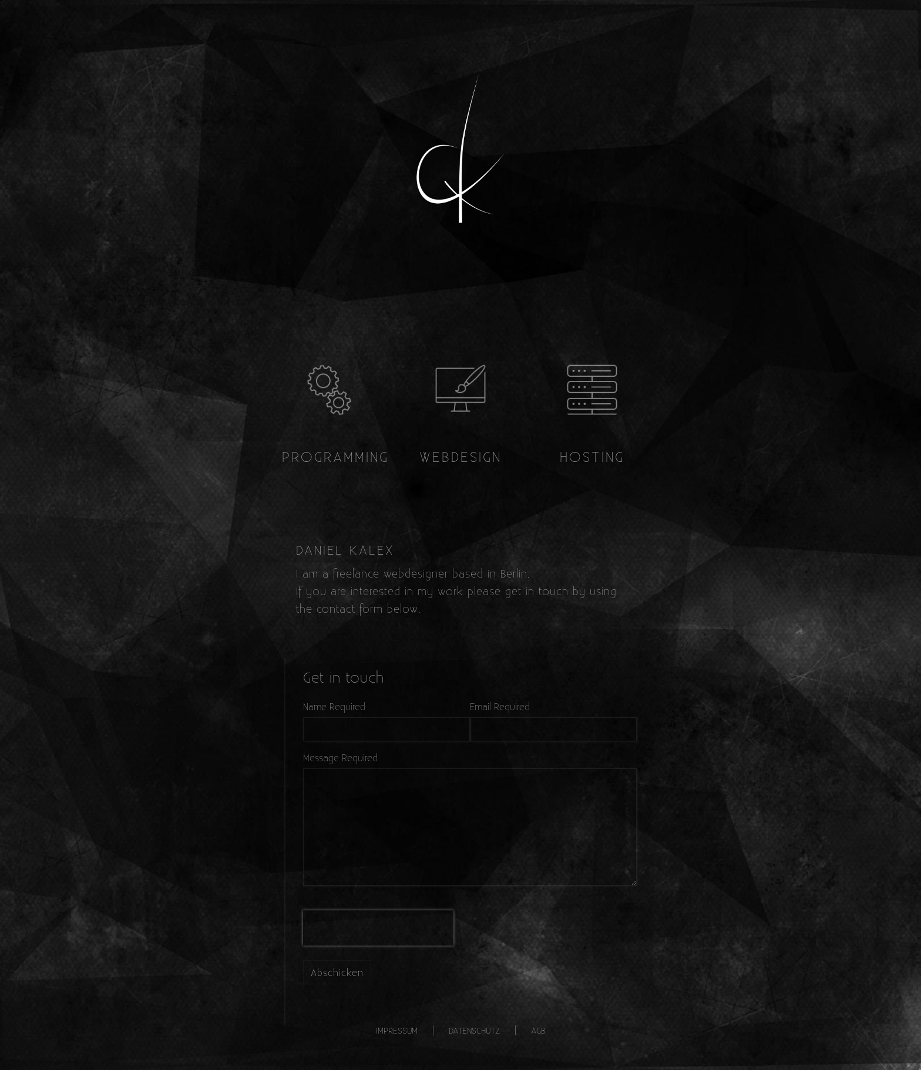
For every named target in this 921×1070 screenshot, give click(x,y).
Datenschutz (474, 1030)
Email (480, 706)
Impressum (397, 1030)
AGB (538, 1030)
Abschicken (337, 972)
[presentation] (378, 928)
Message (321, 757)
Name (315, 706)
